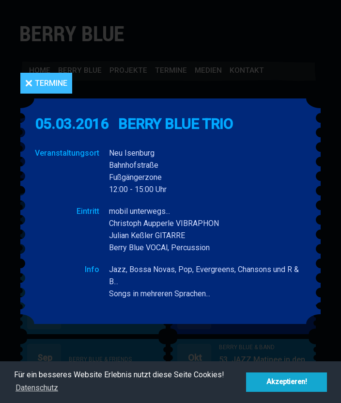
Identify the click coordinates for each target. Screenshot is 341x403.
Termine (51, 83)
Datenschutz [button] (37, 387)
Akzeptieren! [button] (286, 382)
